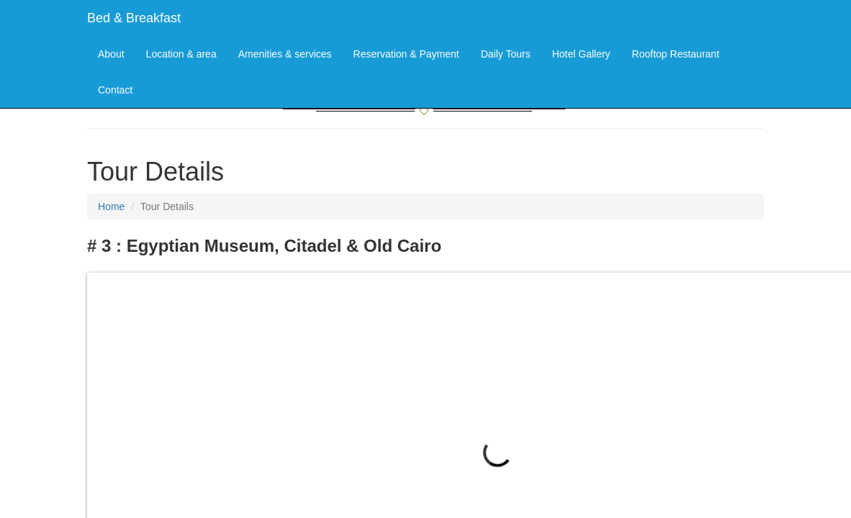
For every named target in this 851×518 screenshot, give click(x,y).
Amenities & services (285, 54)
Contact (115, 90)
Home (111, 206)
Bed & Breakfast (134, 18)
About (111, 54)
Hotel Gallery (581, 54)
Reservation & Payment (406, 54)
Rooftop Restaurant (675, 54)
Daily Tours (506, 54)
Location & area (181, 54)
